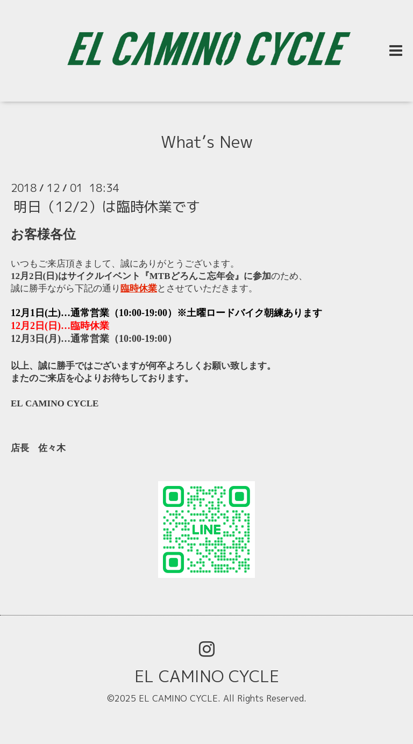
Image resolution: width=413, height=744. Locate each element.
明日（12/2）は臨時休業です (106, 206)
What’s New (207, 142)
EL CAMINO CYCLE (206, 676)
